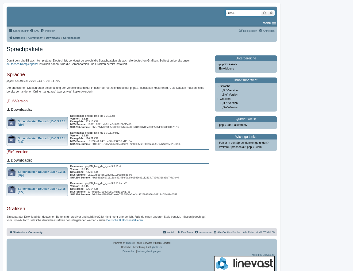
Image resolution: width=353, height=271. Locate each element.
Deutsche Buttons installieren (124, 220)
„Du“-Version (230, 90)
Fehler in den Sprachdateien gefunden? (244, 142)
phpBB (129, 243)
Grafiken (225, 99)
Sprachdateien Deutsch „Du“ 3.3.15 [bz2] (41, 140)
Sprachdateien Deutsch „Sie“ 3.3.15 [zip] (41, 173)
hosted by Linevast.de (244, 262)
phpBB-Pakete (228, 64)
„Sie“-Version (230, 94)
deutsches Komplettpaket (22, 64)
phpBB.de (157, 247)
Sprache (225, 86)
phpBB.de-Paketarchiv (233, 125)
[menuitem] (34, 31)
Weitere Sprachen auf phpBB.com (240, 147)
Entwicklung (226, 68)
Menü (267, 23)
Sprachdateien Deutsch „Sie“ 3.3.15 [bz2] (41, 190)
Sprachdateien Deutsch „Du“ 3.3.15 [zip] (41, 123)
